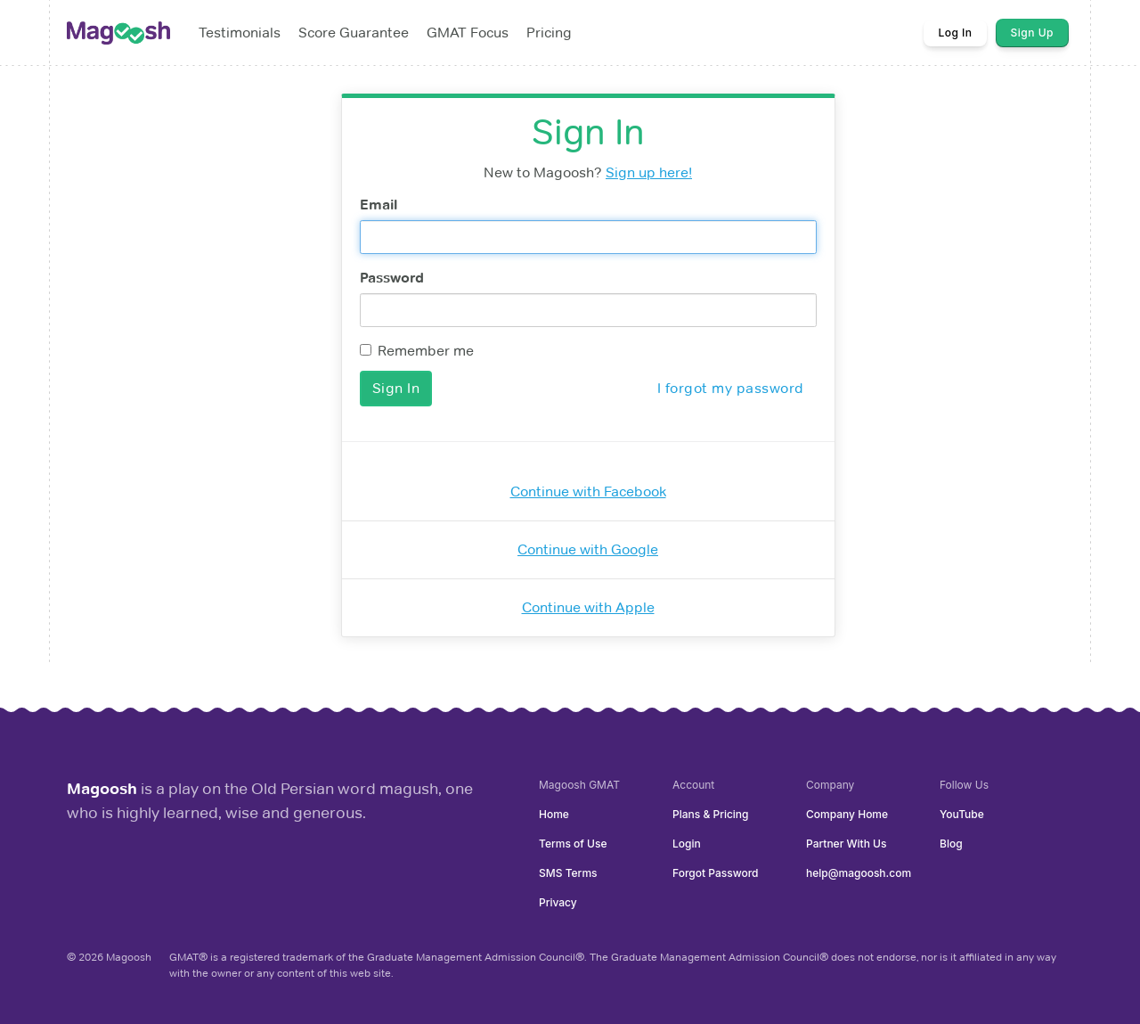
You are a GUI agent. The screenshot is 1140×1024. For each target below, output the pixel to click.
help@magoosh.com (858, 873)
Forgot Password (715, 873)
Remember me (417, 350)
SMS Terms (568, 873)
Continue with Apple (588, 607)
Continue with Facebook (588, 491)
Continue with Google (587, 549)
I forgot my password (730, 388)
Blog (951, 843)
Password (392, 277)
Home (554, 814)
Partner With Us (846, 843)
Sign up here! (649, 172)
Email (378, 204)
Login (686, 843)
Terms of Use (573, 843)
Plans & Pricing (710, 814)
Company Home (847, 814)
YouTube (962, 814)
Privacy (558, 902)
